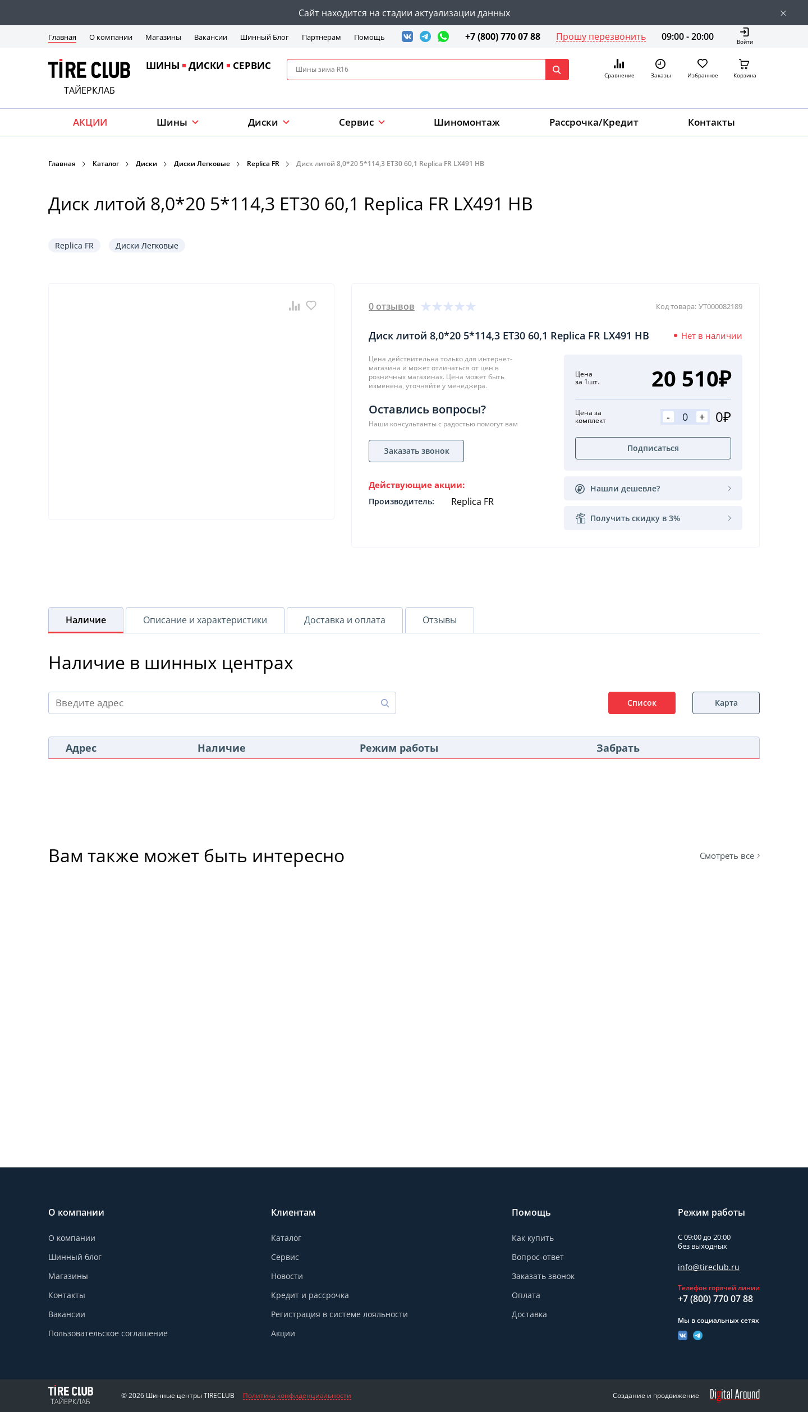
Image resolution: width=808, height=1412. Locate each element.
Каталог (106, 163)
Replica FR (263, 163)
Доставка (529, 1314)
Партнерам (321, 37)
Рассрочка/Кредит (594, 122)
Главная (62, 37)
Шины (172, 122)
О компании (110, 37)
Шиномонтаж (467, 122)
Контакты (711, 122)
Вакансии (210, 37)
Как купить (533, 1237)
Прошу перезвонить (601, 36)
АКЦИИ (90, 122)
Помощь (369, 37)
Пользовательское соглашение (108, 1333)
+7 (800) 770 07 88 (502, 36)
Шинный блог (75, 1257)
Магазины (163, 37)
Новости (287, 1276)
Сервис (285, 1257)
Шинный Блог (264, 37)
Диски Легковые (202, 163)
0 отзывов (392, 306)
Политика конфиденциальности (297, 1396)
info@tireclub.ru (709, 1267)
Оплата (526, 1295)
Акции (283, 1333)
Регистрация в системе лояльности (339, 1314)
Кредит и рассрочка (310, 1295)
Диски (263, 122)
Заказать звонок (543, 1276)
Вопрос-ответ (538, 1257)
